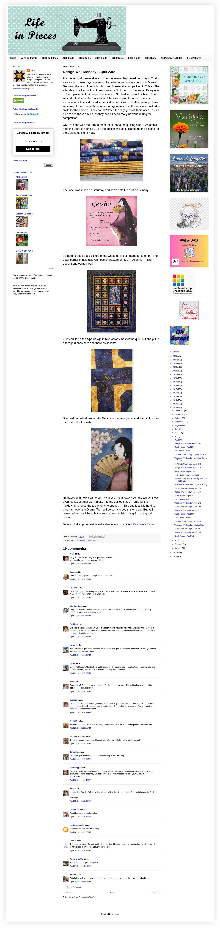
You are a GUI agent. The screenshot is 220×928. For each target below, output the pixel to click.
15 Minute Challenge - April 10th (187, 507)
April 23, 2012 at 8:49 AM (80, 712)
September (180, 422)
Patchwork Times (143, 524)
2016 (175, 393)
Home (13, 58)
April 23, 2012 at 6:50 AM (80, 579)
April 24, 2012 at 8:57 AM (80, 850)
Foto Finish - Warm (182, 451)
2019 (175, 382)
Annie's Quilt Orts (24, 195)
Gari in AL (74, 624)
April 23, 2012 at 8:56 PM (80, 816)
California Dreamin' (24, 214)
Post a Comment (74, 887)
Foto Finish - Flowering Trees (186, 475)
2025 (175, 360)
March (178, 541)
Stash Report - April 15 (183, 495)
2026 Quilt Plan (50, 58)
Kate (72, 682)
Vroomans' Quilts (77, 736)
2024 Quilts (101, 58)
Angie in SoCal (76, 859)
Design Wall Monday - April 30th (187, 443)
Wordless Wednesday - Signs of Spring (190, 484)
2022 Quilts (134, 58)
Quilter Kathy (76, 809)
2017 (175, 389)
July (177, 429)
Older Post (155, 893)
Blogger (115, 914)
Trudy (66, 339)
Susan (73, 572)
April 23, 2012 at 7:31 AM (80, 616)
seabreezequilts (77, 825)
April (177, 440)
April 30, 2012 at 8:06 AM (80, 882)
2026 (175, 356)
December (179, 411)
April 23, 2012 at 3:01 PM (80, 759)
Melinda (73, 721)
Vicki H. (73, 841)
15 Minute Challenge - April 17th (187, 488)
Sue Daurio (75, 606)
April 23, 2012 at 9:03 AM (80, 744)
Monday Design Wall (88, 540)
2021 (175, 374)
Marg (72, 554)
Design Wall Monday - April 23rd (187, 468)
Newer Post (68, 893)
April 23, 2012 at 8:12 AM (80, 691)
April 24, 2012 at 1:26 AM (80, 832)
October (178, 418)
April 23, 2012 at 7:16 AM (80, 597)
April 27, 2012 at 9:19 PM (80, 866)
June (177, 433)
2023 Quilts (118, 58)
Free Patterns (194, 58)
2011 (175, 553)
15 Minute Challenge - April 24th (187, 464)
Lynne (72, 645)
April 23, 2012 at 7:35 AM (80, 673)
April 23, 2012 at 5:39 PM (80, 801)
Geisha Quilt (74, 540)
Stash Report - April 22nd (184, 471)
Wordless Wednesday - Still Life (187, 503)
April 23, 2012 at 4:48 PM (80, 780)
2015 (175, 396)
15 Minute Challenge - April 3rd (187, 529)
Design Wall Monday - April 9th (187, 510)
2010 (175, 556)
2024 (175, 363)
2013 (175, 404)
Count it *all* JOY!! (24, 251)
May (177, 436)
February (179, 544)
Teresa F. (74, 752)
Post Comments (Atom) (84, 897)
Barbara (73, 700)
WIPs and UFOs (29, 58)
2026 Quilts (68, 58)
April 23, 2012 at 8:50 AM (80, 728)
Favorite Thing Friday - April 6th (187, 521)
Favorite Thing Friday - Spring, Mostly (190, 454)
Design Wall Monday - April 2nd (187, 532)
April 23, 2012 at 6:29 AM (80, 564)
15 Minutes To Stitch (171, 58)
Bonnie (73, 874)
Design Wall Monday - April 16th (187, 492)
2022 (175, 371)
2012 (175, 407)
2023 (175, 367)
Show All (50, 268)
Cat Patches (21, 232)
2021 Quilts (151, 58)
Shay (72, 789)
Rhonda (73, 588)
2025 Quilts (85, 58)
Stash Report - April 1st (184, 536)
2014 (175, 400)
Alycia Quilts (21, 177)
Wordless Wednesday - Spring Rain (189, 525)
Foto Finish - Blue (181, 499)
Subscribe (33, 148)
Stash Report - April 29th (184, 447)
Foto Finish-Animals (182, 518)
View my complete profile (23, 89)
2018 (175, 385)
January (178, 548)
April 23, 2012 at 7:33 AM (80, 655)
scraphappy (75, 768)
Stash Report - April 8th (184, 514)
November (179, 414)
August (178, 425)
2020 (175, 378)
